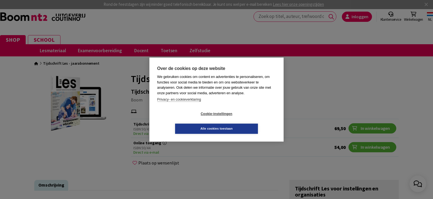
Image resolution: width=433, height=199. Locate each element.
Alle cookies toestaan (249, 121)
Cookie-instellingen (183, 121)
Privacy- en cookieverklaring (179, 107)
